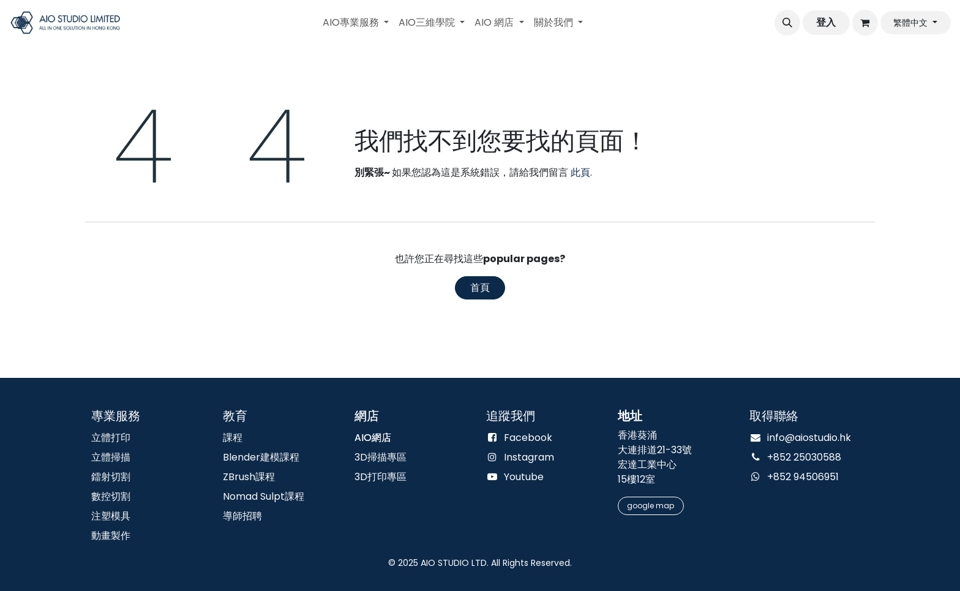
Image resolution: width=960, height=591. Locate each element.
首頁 (480, 287)
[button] (787, 23)
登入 (826, 22)
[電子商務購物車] (865, 23)
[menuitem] (356, 22)
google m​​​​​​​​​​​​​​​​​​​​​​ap (650, 505)
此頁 (580, 172)
